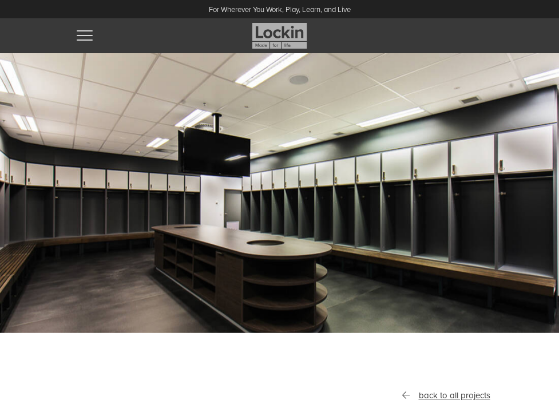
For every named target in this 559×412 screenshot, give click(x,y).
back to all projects (445, 395)
